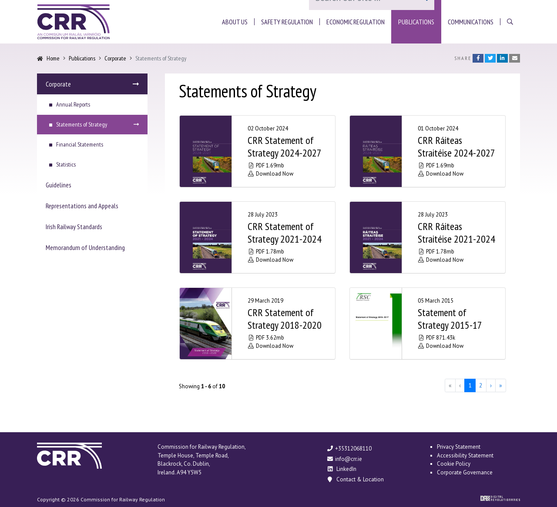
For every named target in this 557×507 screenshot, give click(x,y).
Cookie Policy (453, 463)
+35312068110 (349, 448)
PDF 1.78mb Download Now (270, 256)
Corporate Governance (465, 472)
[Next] (491, 385)
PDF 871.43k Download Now (440, 342)
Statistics (66, 164)
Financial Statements (79, 144)
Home (53, 58)
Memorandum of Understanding (85, 247)
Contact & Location (355, 479)
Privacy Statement (458, 446)
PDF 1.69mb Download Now (270, 169)
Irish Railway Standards (74, 226)
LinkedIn (341, 469)
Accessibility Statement (465, 455)
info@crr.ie (344, 459)
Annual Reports (73, 104)
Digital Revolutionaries (500, 498)
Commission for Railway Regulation (73, 21)
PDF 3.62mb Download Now (270, 342)
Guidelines (58, 184)
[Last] (500, 385)
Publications (82, 58)
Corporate (115, 58)
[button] (235, 21)
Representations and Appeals (82, 205)
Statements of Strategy (81, 124)
